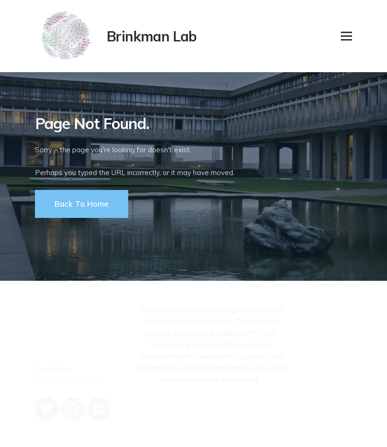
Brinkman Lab (152, 36)
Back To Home (82, 204)
